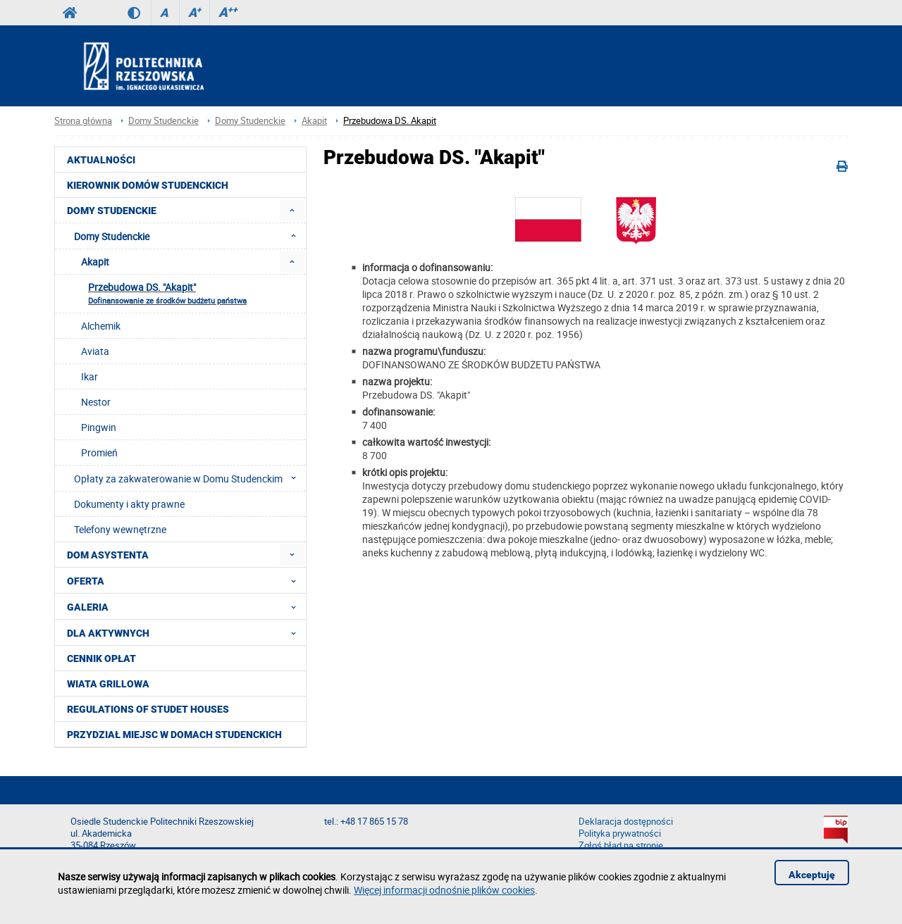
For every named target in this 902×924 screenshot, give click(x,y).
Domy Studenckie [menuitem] (111, 210)
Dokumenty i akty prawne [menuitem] (129, 504)
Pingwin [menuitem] (98, 427)
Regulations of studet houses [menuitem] (148, 709)
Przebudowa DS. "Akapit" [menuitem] (167, 293)
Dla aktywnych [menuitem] (185, 632)
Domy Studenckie (163, 121)
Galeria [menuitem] (185, 606)
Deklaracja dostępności (626, 822)
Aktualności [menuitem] (101, 160)
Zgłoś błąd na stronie (621, 845)
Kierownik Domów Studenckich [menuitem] (147, 185)
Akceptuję (812, 874)
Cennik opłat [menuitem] (101, 658)
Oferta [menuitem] (185, 580)
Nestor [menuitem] (96, 401)
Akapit (314, 121)
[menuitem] (292, 210)
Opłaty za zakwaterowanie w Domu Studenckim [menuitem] (189, 478)
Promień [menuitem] (99, 452)
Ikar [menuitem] (89, 376)
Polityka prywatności (620, 833)
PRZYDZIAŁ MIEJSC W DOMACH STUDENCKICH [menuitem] (174, 734)
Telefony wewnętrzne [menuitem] (120, 529)
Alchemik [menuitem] (101, 325)
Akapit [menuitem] (95, 261)
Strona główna (83, 121)
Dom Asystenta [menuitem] (108, 555)
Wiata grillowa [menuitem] (108, 683)
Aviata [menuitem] (95, 351)
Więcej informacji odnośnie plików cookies (444, 890)
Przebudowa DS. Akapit (389, 121)
